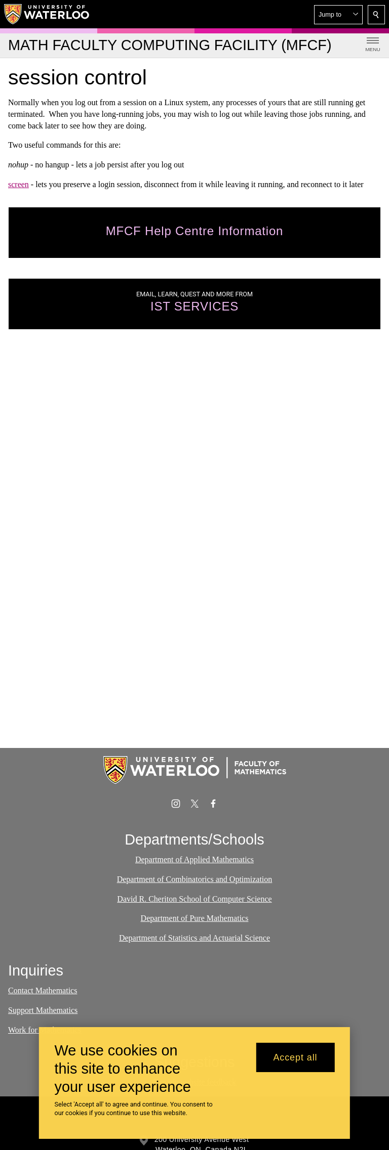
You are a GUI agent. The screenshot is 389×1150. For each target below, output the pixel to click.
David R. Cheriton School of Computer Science (194, 898)
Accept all (295, 1057)
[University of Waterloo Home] (47, 14)
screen (18, 184)
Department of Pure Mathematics (195, 918)
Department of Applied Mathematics (194, 859)
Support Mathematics (42, 1010)
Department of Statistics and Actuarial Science (194, 938)
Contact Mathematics (42, 990)
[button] (338, 15)
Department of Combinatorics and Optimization (195, 879)
